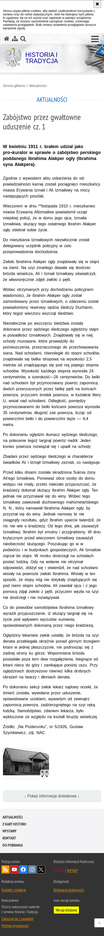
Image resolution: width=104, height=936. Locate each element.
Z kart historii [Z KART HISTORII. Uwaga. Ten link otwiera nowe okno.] (14, 824)
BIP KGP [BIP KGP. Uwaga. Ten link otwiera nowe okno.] (72, 870)
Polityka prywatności (15, 925)
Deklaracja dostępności (68, 889)
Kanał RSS (5, 869)
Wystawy (9, 831)
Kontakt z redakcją (13, 889)
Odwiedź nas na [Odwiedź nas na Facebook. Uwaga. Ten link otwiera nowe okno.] (23, 869)
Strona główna (14, 86)
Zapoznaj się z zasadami (17, 918)
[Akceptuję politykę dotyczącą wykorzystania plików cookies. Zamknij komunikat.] (97, 4)
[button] (95, 39)
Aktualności (38, 86)
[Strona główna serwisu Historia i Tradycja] (6, 39)
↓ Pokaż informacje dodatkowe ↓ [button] (52, 796)
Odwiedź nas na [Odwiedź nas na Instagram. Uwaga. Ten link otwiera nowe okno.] (32, 869)
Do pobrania (12, 845)
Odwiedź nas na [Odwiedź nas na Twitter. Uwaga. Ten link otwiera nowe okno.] (41, 869)
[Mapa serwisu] (15, 39)
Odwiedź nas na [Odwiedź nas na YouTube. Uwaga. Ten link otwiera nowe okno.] (14, 869)
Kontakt (9, 838)
